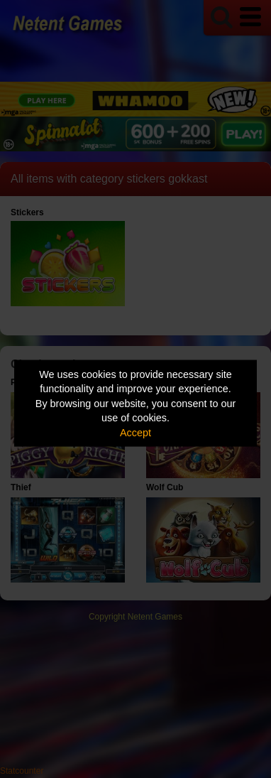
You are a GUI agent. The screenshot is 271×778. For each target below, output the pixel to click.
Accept (135, 432)
